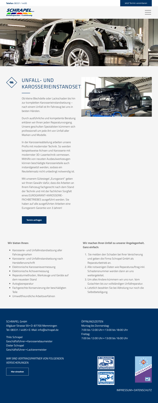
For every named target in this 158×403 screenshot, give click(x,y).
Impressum (124, 390)
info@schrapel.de (48, 330)
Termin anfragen (34, 220)
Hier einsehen (17, 371)
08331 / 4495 (18, 330)
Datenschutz (143, 390)
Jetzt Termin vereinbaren (136, 3)
